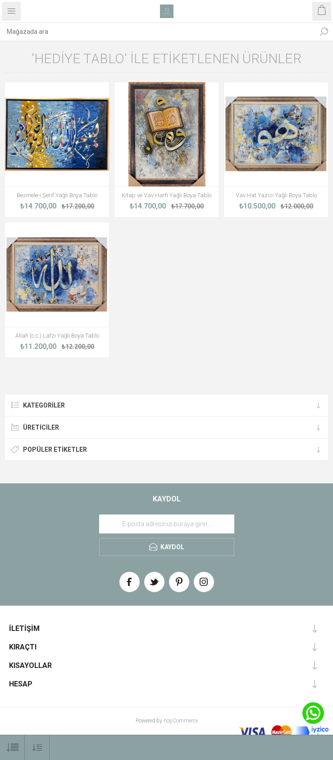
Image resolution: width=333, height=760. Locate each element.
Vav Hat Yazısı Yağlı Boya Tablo (276, 195)
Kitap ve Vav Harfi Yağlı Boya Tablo (166, 195)
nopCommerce (181, 721)
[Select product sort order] (37, 747)
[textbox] (157, 32)
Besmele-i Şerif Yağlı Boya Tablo (57, 195)
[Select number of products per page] (12, 747)
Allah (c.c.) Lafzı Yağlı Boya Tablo (57, 335)
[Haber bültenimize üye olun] (166, 523)
